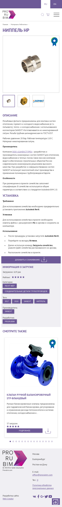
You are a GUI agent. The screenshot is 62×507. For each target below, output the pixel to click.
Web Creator (8, 499)
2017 (7, 301)
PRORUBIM (10, 321)
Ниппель (41, 301)
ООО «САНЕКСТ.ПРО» (22, 152)
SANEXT (8, 311)
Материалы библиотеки (19, 25)
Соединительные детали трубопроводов (26, 291)
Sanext (27, 301)
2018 (16, 301)
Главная (5, 25)
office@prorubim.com (42, 475)
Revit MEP (10, 286)
